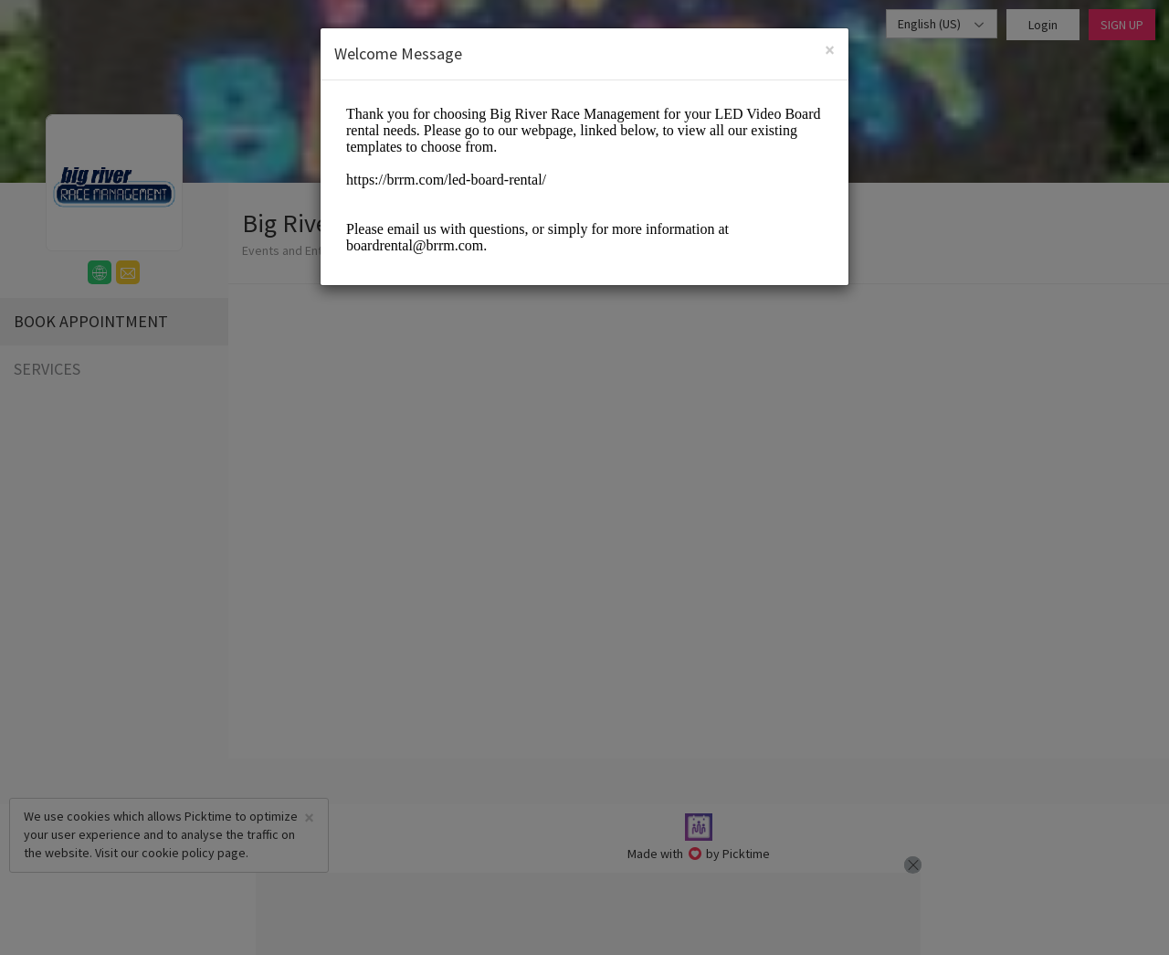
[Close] (830, 49)
